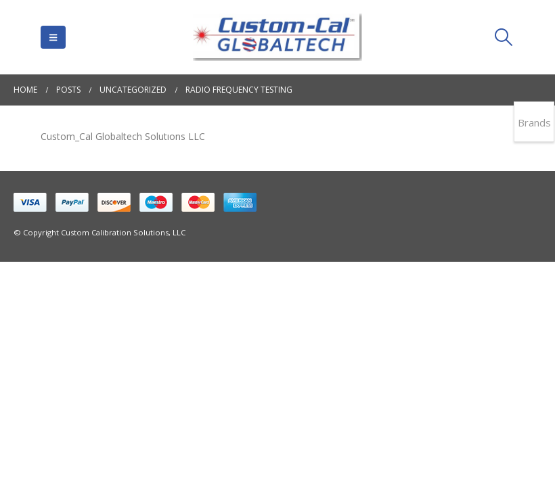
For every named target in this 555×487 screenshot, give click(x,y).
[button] (53, 37)
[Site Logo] (277, 37)
